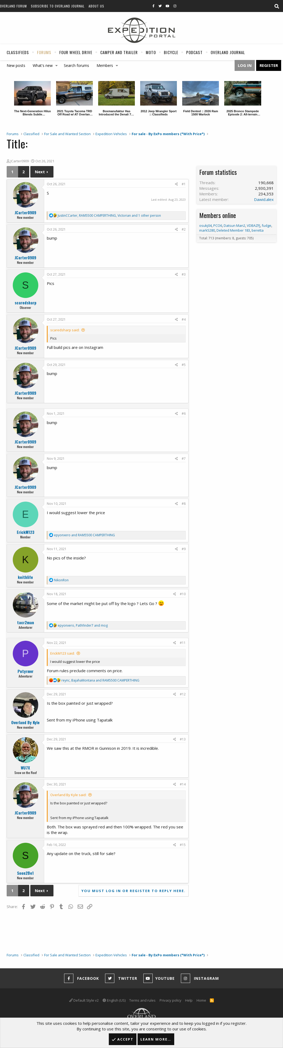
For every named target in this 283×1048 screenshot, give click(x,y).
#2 (184, 229)
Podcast (194, 52)
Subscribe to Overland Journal (58, 6)
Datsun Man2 (234, 225)
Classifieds (18, 52)
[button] (56, 65)
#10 (183, 594)
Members (105, 65)
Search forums (76, 65)
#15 (183, 845)
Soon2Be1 (25, 873)
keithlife (25, 577)
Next (40, 171)
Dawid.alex (264, 199)
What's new (43, 65)
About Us (96, 6)
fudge (266, 225)
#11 (183, 642)
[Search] (277, 6)
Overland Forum (13, 6)
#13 (183, 739)
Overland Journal (228, 52)
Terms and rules (142, 1000)
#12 (183, 694)
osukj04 (205, 225)
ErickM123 (25, 532)
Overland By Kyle (25, 722)
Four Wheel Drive (75, 52)
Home (201, 1000)
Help (189, 1000)
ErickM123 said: (62, 653)
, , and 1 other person (109, 215)
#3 (184, 274)
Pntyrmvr (26, 671)
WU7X (25, 768)
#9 (184, 549)
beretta (258, 230)
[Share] (176, 184)
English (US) (114, 1000)
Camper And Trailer (119, 52)
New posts (16, 65)
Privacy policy (170, 1000)
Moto (151, 52)
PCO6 (217, 225)
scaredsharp (25, 302)
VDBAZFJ (253, 225)
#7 (184, 458)
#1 (184, 184)
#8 (184, 503)
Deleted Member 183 (233, 230)
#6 (184, 413)
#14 (183, 784)
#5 (184, 364)
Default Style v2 (84, 1000)
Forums (44, 52)
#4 (184, 319)
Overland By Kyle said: (68, 794)
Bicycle (171, 52)
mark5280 (207, 230)
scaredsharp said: (65, 330)
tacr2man (25, 622)
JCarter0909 (19, 161)
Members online (217, 215)
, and (83, 625)
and (84, 535)
